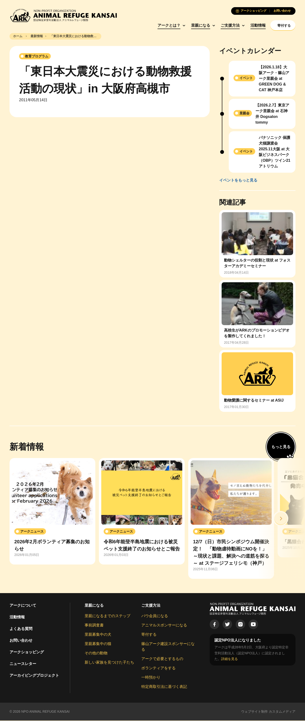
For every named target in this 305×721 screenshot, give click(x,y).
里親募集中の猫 (98, 644)
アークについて (23, 606)
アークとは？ (155, 25)
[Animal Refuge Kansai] (63, 15)
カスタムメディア (282, 712)
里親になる (187, 25)
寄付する (149, 635)
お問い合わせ (21, 641)
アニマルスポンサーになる (164, 626)
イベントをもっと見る (238, 181)
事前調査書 (94, 626)
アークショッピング (27, 653)
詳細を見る (229, 659)
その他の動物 (96, 654)
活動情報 (244, 25)
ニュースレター (23, 664)
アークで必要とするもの (162, 659)
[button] (280, 519)
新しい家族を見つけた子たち (109, 663)
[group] (52, 512)
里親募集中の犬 (98, 635)
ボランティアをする (158, 669)
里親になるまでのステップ (107, 617)
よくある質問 (21, 629)
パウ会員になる (154, 617)
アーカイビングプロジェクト (34, 676)
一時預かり (150, 678)
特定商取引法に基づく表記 (164, 687)
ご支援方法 (216, 25)
